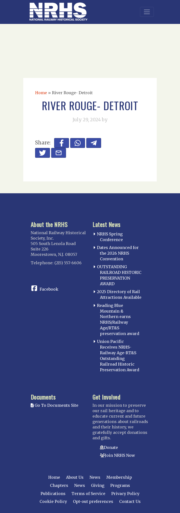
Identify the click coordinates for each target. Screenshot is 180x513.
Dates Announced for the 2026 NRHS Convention (118, 253)
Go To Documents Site (54, 405)
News (95, 477)
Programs (120, 485)
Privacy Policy (125, 493)
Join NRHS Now (120, 455)
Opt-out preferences (93, 501)
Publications (53, 493)
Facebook (49, 289)
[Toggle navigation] (147, 12)
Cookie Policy (53, 501)
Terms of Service (88, 493)
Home (41, 92)
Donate (111, 447)
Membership (119, 477)
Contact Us (130, 501)
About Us (75, 477)
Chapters (59, 485)
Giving (97, 485)
